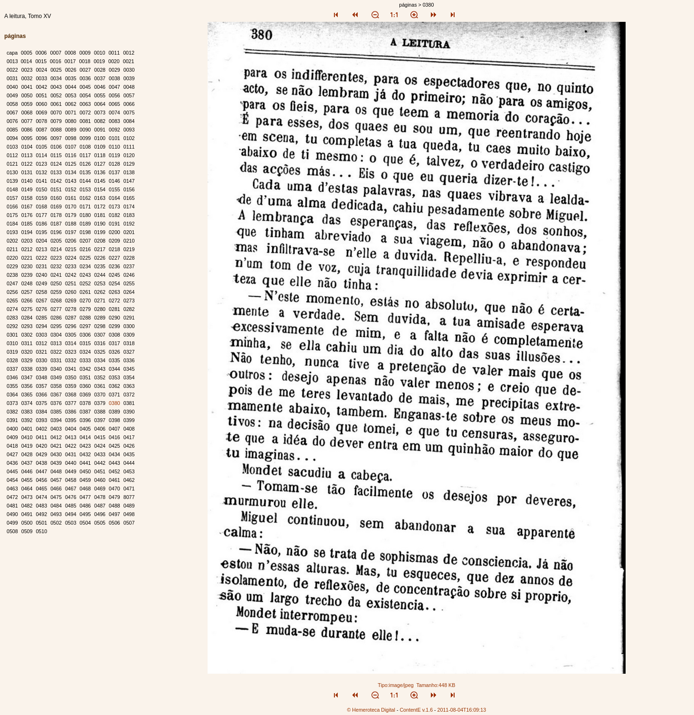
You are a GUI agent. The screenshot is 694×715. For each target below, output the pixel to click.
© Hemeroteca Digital (371, 710)
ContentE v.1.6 (416, 710)
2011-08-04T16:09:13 (461, 710)
